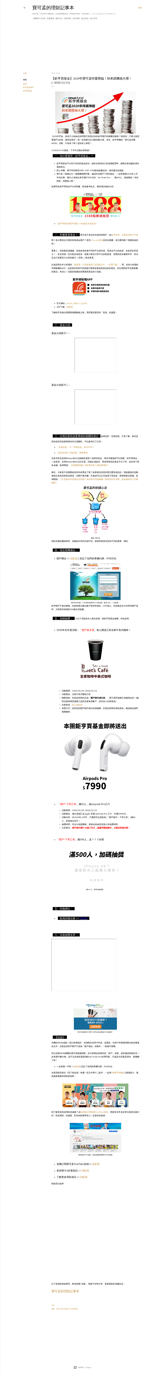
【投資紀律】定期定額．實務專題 (72, 452)
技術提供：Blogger (82, 1367)
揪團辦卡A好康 (38, 18)
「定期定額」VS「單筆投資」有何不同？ (75, 447)
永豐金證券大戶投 (130, 235)
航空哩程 (75, 18)
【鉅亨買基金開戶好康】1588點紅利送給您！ (77, 223)
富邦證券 (115, 235)
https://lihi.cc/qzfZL (77, 303)
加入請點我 (77, 704)
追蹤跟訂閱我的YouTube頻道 (94, 1112)
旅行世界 (92, 18)
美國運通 (49, 18)
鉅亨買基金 (27, 91)
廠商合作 (58, 18)
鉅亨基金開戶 (28, 87)
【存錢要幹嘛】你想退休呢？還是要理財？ (90, 465)
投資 (25, 84)
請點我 (70, 307)
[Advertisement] (82, 48)
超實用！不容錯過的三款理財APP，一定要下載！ (96, 264)
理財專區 (66, 18)
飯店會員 (84, 18)
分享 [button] (25, 73)
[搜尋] (140, 8)
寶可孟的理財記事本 (53, 8)
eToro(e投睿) (97, 240)
